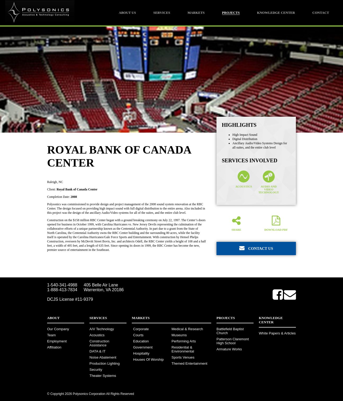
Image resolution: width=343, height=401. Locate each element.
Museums (179, 335)
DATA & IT (97, 351)
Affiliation (54, 347)
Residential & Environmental (183, 349)
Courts (138, 335)
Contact (320, 13)
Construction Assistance (99, 343)
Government (142, 347)
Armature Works (229, 349)
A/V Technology (101, 329)
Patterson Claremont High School (232, 341)
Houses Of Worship (148, 359)
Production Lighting (104, 363)
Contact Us (256, 248)
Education (141, 341)
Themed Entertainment (189, 363)
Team (51, 335)
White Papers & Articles (277, 333)
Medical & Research (187, 329)
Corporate (141, 329)
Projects (231, 13)
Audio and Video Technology (268, 182)
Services (161, 13)
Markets (196, 13)
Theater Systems (102, 376)
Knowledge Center (276, 13)
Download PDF (276, 223)
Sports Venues (183, 357)
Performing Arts (184, 341)
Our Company (58, 329)
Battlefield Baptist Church (230, 331)
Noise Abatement (102, 357)
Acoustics (244, 179)
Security (95, 370)
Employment (57, 341)
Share (236, 223)
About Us (127, 13)
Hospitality (141, 353)
